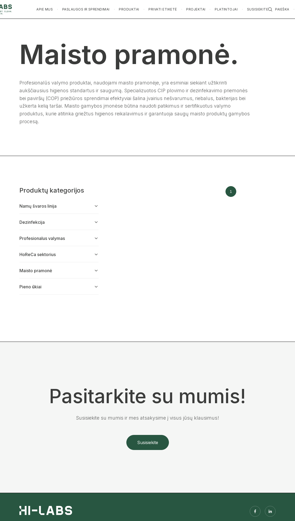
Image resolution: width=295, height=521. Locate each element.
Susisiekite (147, 442)
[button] (44, 9)
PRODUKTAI (129, 9)
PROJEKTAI (195, 9)
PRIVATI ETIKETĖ (162, 9)
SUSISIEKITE (257, 9)
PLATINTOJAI (226, 9)
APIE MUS (44, 9)
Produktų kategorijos (51, 190)
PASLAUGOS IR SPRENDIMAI (86, 9)
